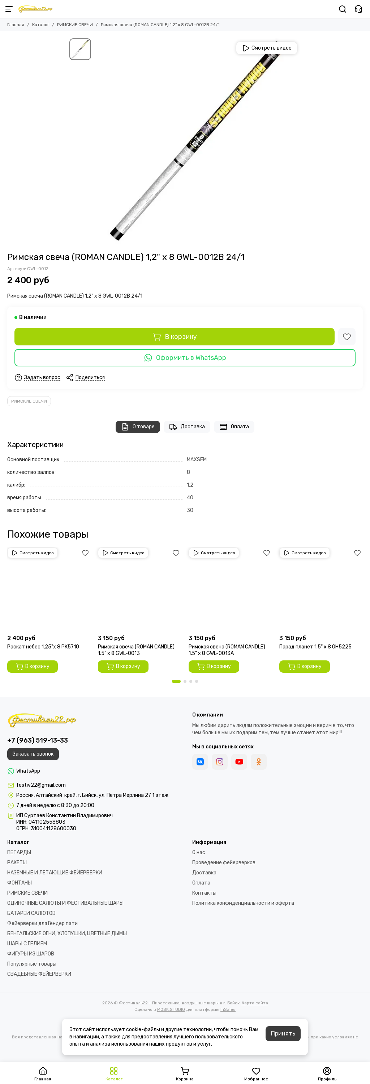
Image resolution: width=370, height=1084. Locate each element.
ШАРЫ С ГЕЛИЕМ (27, 944)
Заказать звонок (33, 754)
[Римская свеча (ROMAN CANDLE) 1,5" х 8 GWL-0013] (139, 589)
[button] (176, 681)
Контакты (204, 893)
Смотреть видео (267, 48)
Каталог (40, 24)
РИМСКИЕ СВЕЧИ (75, 24)
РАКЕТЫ (17, 863)
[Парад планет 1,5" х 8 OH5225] (321, 589)
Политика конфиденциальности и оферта (243, 903)
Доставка (187, 427)
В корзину (174, 336)
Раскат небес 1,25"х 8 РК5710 (43, 647)
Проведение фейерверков (223, 863)
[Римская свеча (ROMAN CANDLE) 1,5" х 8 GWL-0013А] (230, 589)
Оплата (234, 427)
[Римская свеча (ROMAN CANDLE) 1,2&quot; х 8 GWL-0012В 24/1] (198, 141)
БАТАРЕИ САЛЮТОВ (31, 913)
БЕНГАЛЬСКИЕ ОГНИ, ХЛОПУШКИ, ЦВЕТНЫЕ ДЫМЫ (67, 933)
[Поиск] (342, 9)
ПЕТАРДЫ (19, 852)
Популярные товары (31, 964)
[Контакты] (358, 9)
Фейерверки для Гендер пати (42, 923)
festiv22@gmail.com (41, 785)
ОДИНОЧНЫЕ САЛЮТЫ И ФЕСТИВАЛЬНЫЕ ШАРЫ (65, 903)
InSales (228, 1009)
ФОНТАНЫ (19, 883)
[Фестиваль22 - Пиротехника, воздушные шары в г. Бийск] (35, 9)
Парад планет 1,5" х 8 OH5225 (315, 647)
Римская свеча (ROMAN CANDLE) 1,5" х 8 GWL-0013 (136, 650)
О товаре (138, 427)
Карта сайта (255, 1002)
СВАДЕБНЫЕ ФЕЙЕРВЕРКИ (39, 974)
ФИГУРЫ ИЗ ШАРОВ (30, 954)
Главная (15, 24)
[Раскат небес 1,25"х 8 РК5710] (49, 589)
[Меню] (9, 9)
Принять (283, 1033)
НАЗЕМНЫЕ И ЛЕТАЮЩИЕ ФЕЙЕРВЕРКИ (54, 873)
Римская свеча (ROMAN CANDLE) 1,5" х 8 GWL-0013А (227, 650)
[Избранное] (347, 336)
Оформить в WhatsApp (185, 357)
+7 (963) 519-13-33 (37, 740)
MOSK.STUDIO (171, 1009)
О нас (198, 852)
